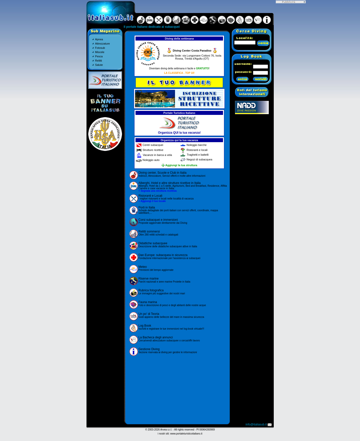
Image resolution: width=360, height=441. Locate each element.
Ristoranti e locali (197, 149)
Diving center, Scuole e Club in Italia (162, 172)
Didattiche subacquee (152, 243)
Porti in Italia (146, 207)
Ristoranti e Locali (150, 195)
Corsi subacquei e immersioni (158, 220)
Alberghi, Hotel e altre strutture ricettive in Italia (169, 183)
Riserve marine (148, 278)
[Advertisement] (179, 389)
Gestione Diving (149, 349)
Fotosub (100, 47)
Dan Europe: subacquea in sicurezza (163, 255)
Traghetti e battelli (197, 154)
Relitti (98, 60)
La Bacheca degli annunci (155, 337)
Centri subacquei (152, 144)
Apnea (99, 39)
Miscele (99, 52)
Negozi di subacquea (199, 159)
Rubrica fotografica (151, 290)
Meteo (142, 267)
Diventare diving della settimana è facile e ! (179, 68)
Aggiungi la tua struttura (179, 165)
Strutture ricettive (152, 149)
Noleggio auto (151, 159)
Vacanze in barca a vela (157, 154)
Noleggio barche (196, 144)
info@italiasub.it (259, 424)
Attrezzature (102, 43)
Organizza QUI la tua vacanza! (179, 132)
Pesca (99, 56)
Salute (99, 64)
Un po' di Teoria (148, 314)
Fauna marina (147, 302)
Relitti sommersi (149, 231)
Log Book (144, 325)
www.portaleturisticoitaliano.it (186, 433)
